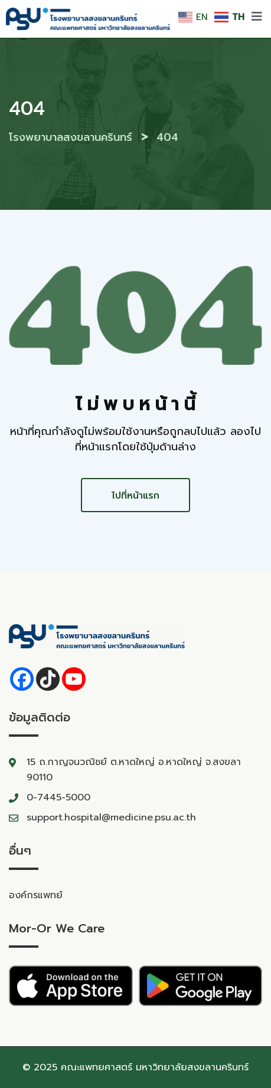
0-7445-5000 (58, 797)
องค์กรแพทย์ (36, 895)
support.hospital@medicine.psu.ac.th (111, 817)
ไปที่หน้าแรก (135, 496)
